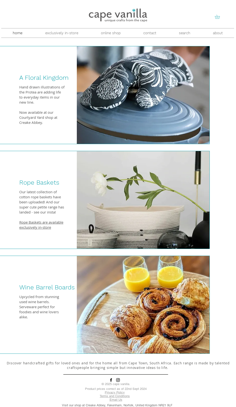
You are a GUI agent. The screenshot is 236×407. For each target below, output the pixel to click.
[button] (219, 17)
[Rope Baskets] (56, 182)
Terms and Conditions (115, 396)
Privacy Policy (115, 392)
